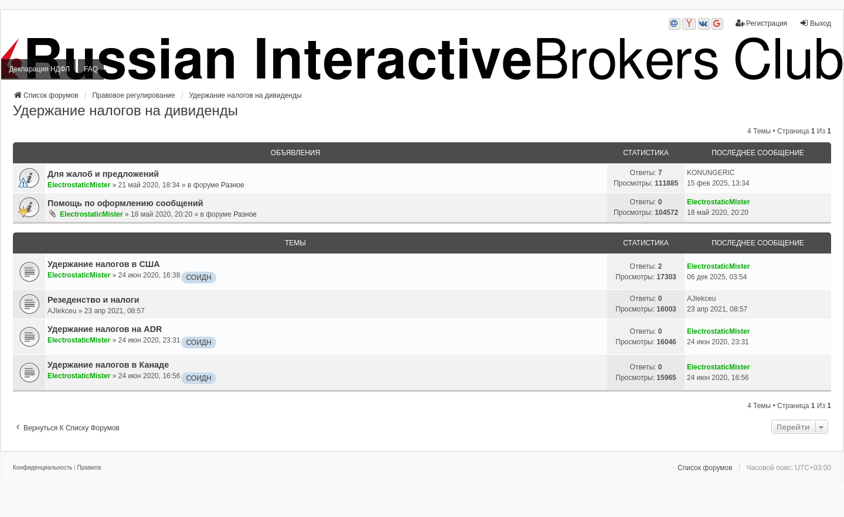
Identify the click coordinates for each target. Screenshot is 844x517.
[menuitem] (42, 468)
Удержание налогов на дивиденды (125, 110)
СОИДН (198, 277)
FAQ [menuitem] (91, 69)
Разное (232, 185)
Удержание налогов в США (103, 264)
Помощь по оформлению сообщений (125, 203)
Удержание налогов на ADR (104, 329)
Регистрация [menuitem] (761, 23)
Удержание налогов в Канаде (108, 364)
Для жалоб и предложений (103, 174)
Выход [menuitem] (815, 23)
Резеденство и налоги (93, 299)
